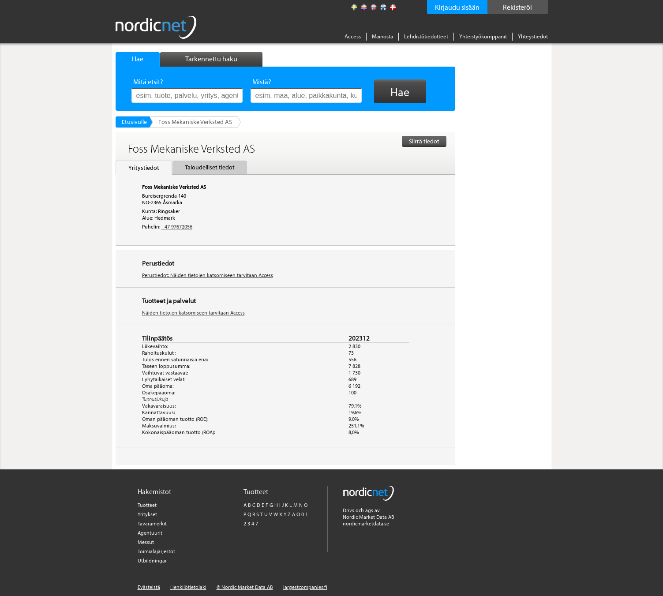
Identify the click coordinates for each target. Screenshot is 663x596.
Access (353, 36)
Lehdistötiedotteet (426, 36)
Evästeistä (149, 587)
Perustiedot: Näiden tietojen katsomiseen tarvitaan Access (207, 275)
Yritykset (147, 514)
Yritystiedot (143, 168)
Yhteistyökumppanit (483, 36)
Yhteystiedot (533, 36)
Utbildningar (152, 560)
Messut (146, 542)
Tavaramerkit (152, 523)
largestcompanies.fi (305, 587)
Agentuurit (150, 532)
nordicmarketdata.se (366, 523)
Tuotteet (147, 505)
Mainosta (382, 36)
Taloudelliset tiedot (210, 167)
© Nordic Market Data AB (245, 587)
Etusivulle (134, 122)
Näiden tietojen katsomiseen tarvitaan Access (193, 312)
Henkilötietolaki (188, 587)
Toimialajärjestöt (156, 551)
